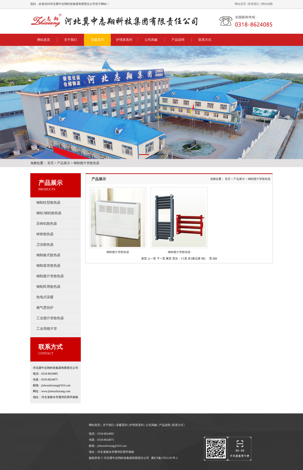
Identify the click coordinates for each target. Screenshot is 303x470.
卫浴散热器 (45, 245)
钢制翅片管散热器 (86, 163)
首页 (50, 163)
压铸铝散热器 (46, 224)
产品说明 (177, 39)
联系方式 (204, 39)
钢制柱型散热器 (48, 202)
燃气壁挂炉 (45, 308)
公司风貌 (151, 39)
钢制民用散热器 (48, 287)
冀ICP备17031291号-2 (164, 457)
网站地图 (267, 3)
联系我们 (253, 3)
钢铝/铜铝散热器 (48, 213)
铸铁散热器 (45, 234)
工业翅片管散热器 (50, 318)
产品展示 (63, 163)
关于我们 (70, 39)
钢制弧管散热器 (48, 266)
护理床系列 (124, 39)
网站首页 (240, 3)
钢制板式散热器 (48, 255)
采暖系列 (97, 39)
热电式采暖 (45, 297)
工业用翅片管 (46, 329)
